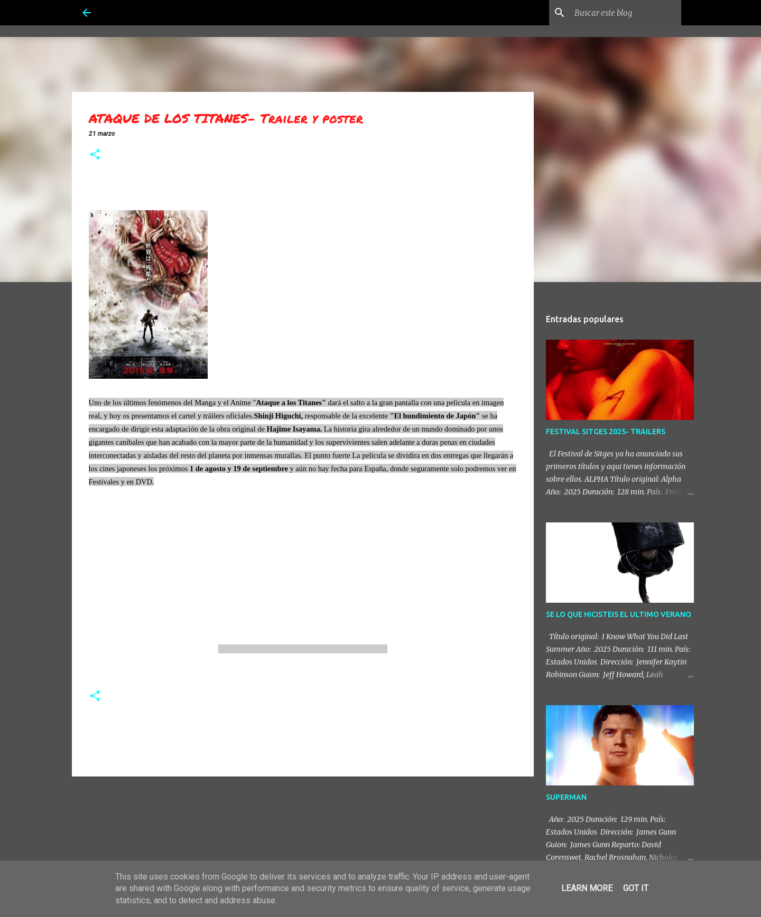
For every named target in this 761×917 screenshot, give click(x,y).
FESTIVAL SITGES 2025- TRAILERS (605, 431)
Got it (635, 888)
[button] (95, 155)
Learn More (586, 888)
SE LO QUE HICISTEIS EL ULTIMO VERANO (618, 614)
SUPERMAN (566, 797)
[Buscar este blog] (625, 12)
